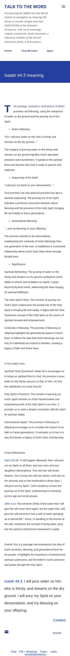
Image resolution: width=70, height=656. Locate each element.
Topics (43, 651)
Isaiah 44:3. (13, 581)
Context (59, 620)
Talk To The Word (25, 6)
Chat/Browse (29, 50)
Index (54, 651)
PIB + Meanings (28, 651)
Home (8, 50)
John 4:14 (10, 503)
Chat (14, 651)
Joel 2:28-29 (11, 460)
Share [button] (57, 633)
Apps (50, 50)
